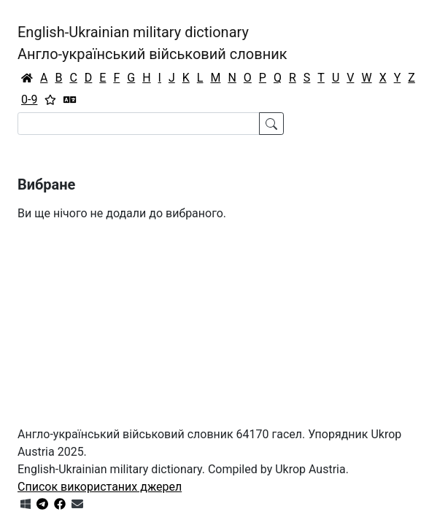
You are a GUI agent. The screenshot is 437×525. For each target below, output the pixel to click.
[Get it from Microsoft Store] (25, 504)
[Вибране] (50, 99)
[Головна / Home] (27, 78)
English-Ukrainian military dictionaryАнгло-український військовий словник (152, 43)
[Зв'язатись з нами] (77, 504)
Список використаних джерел (100, 487)
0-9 (29, 99)
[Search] (139, 123)
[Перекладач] (70, 99)
